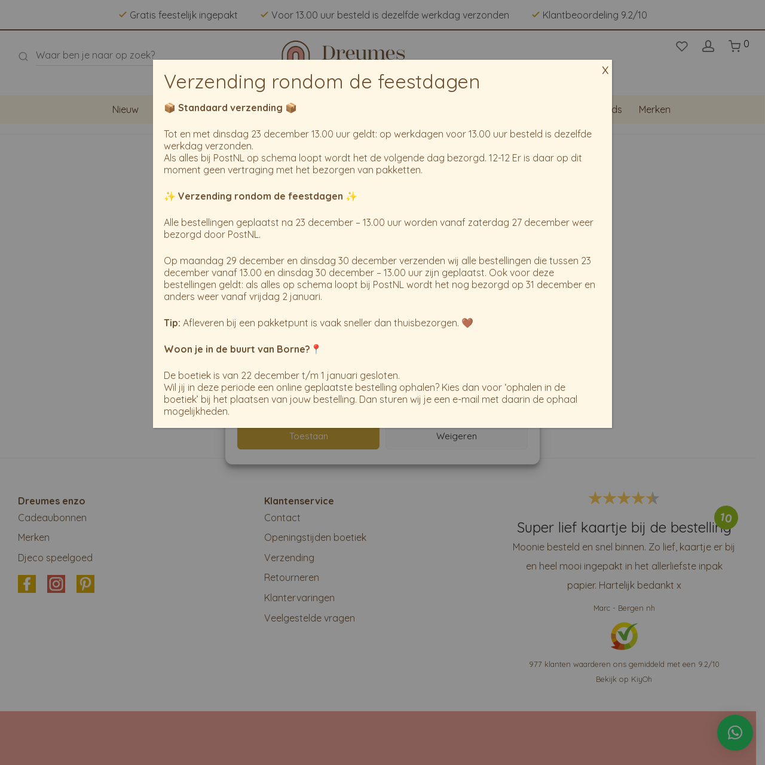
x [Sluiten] (605, 63)
